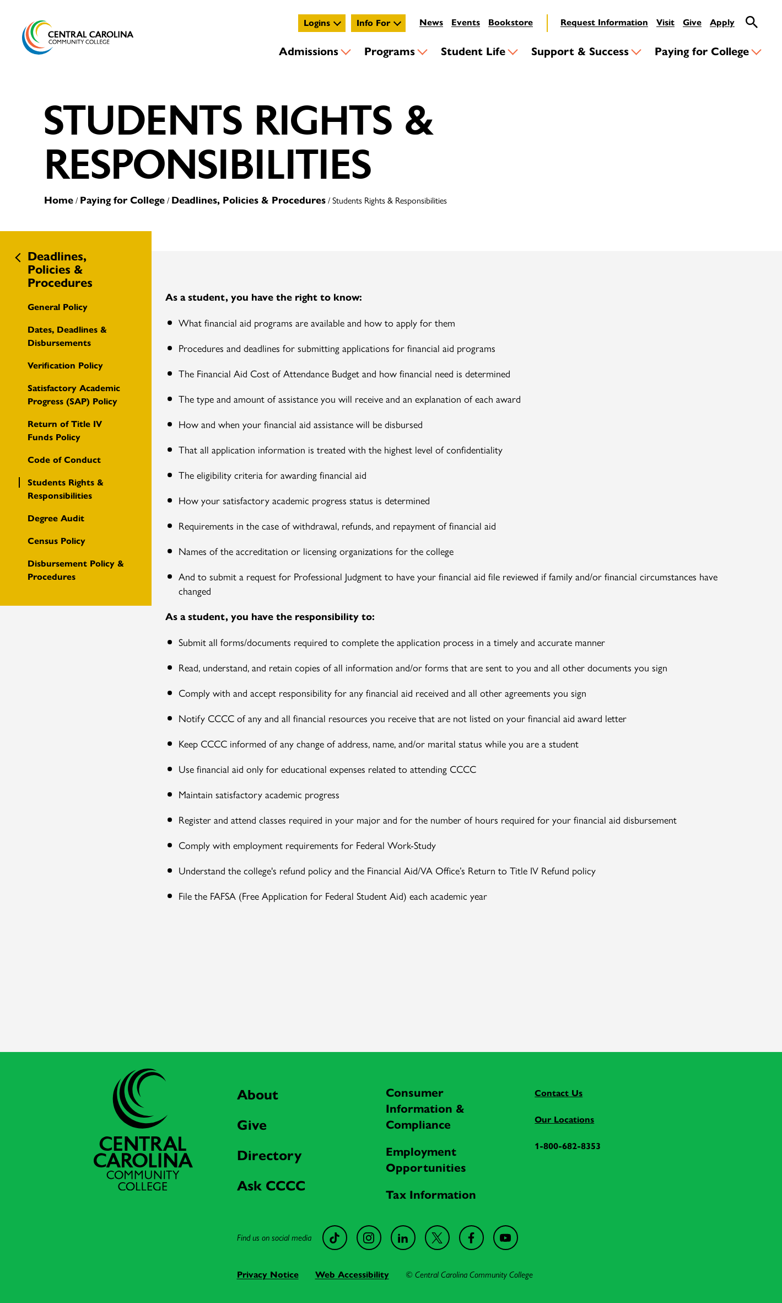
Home (58, 200)
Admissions (308, 51)
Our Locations (564, 1119)
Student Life (473, 51)
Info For (373, 23)
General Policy (58, 307)
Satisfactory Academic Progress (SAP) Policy (74, 395)
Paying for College (702, 51)
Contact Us (559, 1093)
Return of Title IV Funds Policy (65, 430)
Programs (389, 51)
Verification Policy (65, 365)
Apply (722, 22)
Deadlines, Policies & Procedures (248, 200)
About (257, 1094)
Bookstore (510, 22)
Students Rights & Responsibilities (66, 489)
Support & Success (580, 51)
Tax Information (431, 1195)
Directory (269, 1155)
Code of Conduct (64, 460)
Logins (317, 23)
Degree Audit (56, 518)
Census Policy (56, 541)
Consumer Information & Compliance (425, 1109)
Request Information (604, 22)
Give (692, 22)
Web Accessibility (352, 1274)
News (431, 22)
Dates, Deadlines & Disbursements (67, 336)
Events (465, 22)
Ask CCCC (271, 1185)
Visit (665, 22)
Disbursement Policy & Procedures (76, 570)
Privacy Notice (268, 1274)
